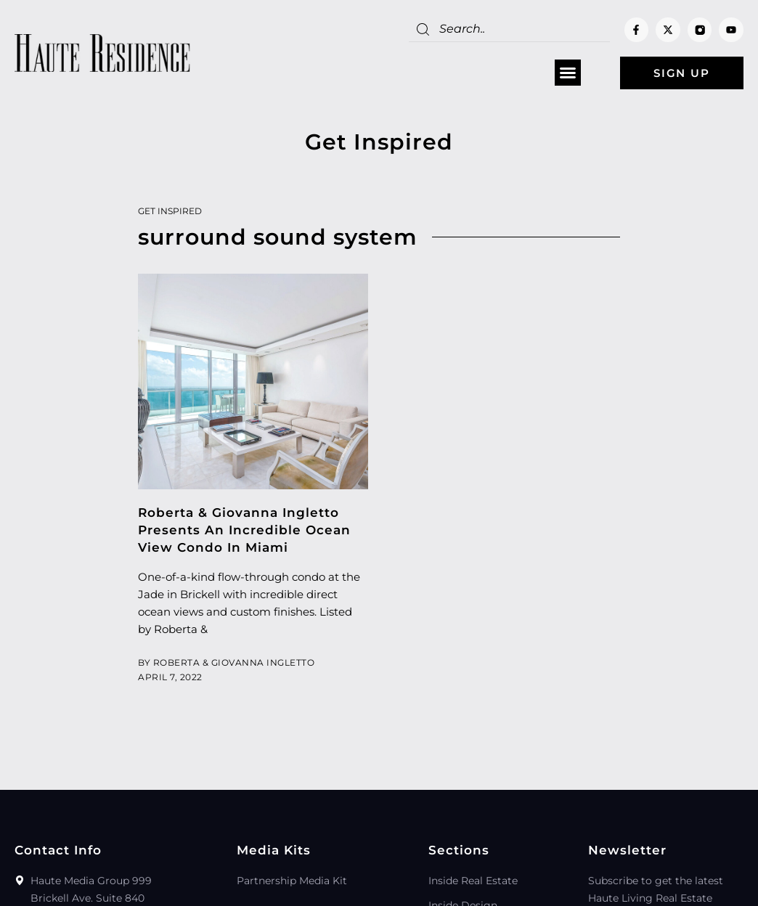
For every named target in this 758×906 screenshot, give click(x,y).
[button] (568, 73)
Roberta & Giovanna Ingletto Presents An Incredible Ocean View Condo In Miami (244, 530)
